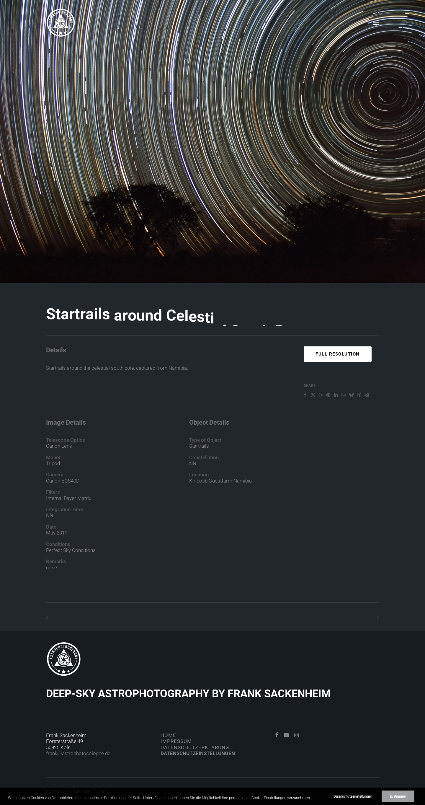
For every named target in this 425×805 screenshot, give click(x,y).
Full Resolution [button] (338, 375)
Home (168, 735)
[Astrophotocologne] (61, 23)
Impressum (176, 741)
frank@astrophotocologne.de (78, 753)
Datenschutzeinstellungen (198, 753)
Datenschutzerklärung (195, 747)
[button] (376, 22)
